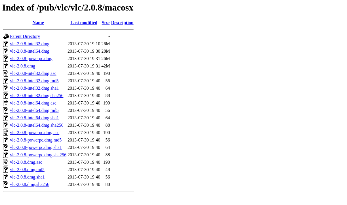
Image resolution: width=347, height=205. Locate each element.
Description (122, 22)
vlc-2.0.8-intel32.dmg (29, 43)
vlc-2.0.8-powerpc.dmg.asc (34, 132)
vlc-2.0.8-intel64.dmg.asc (33, 103)
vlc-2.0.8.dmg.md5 (27, 169)
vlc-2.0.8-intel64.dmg (29, 51)
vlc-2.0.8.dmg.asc (26, 162)
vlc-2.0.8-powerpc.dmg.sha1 (36, 147)
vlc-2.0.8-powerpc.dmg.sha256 (38, 154)
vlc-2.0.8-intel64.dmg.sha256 (36, 125)
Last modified (83, 22)
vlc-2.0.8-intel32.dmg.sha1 (34, 88)
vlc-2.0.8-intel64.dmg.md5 (34, 110)
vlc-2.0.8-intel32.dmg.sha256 (36, 95)
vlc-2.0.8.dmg (22, 65)
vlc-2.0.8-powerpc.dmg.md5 (36, 140)
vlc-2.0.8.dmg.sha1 (27, 177)
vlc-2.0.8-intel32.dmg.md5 (34, 80)
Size (106, 22)
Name (38, 22)
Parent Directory (25, 36)
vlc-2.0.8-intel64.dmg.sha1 (34, 117)
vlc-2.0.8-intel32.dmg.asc (33, 73)
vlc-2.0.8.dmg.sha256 (29, 184)
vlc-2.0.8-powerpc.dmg (31, 58)
